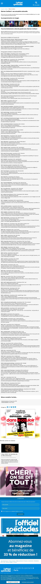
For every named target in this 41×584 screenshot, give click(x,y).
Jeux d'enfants (6, 308)
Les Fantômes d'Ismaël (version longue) (11, 118)
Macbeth (5, 159)
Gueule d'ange (6, 112)
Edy (4, 276)
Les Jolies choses (6, 331)
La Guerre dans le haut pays (9, 370)
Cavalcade (5, 258)
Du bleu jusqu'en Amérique (8, 363)
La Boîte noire (6, 295)
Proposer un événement (28, 560)
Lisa (4, 343)
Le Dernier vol (6, 223)
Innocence (5, 318)
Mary (4, 270)
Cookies (15, 562)
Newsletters (36, 560)
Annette (5, 100)
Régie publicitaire (19, 560)
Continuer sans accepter (28, 582)
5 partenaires (9, 578)
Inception (5, 212)
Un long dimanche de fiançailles (9, 302)
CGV (2, 562)
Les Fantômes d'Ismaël (7, 124)
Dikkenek (5, 247)
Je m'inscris (20, 514)
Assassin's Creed (6, 147)
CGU (4, 562)
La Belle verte (6, 383)
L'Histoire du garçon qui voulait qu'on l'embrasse (13, 389)
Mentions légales (9, 562)
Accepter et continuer (13, 582)
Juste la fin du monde (7, 153)
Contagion (5, 200)
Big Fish (5, 314)
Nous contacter (12, 560)
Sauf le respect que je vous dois (9, 282)
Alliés (4, 141)
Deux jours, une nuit (7, 165)
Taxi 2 (4, 356)
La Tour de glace (6, 53)
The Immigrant (6, 170)
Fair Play (5, 253)
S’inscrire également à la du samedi (12, 511)
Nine (4, 229)
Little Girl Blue (6, 78)
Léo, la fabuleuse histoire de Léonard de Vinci (12, 71)
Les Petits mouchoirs (7, 206)
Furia (4, 350)
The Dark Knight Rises (7, 182)
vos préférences (30, 578)
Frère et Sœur (6, 84)
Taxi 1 (4, 377)
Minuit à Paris (6, 194)
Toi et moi (5, 264)
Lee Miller (5, 59)
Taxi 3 (4, 324)
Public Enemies (6, 217)
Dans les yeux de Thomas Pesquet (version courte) (13, 95)
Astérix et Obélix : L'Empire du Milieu (10, 65)
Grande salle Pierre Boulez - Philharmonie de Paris (13, 39)
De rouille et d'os (6, 188)
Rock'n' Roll (5, 129)
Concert (26, 39)
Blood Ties (5, 176)
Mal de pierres (6, 135)
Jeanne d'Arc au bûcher (29, 46)
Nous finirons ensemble (8, 106)
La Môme (5, 235)
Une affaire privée (7, 337)
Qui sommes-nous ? (5, 560)
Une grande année (7, 241)
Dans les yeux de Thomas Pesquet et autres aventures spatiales (16, 90)
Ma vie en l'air (6, 288)
